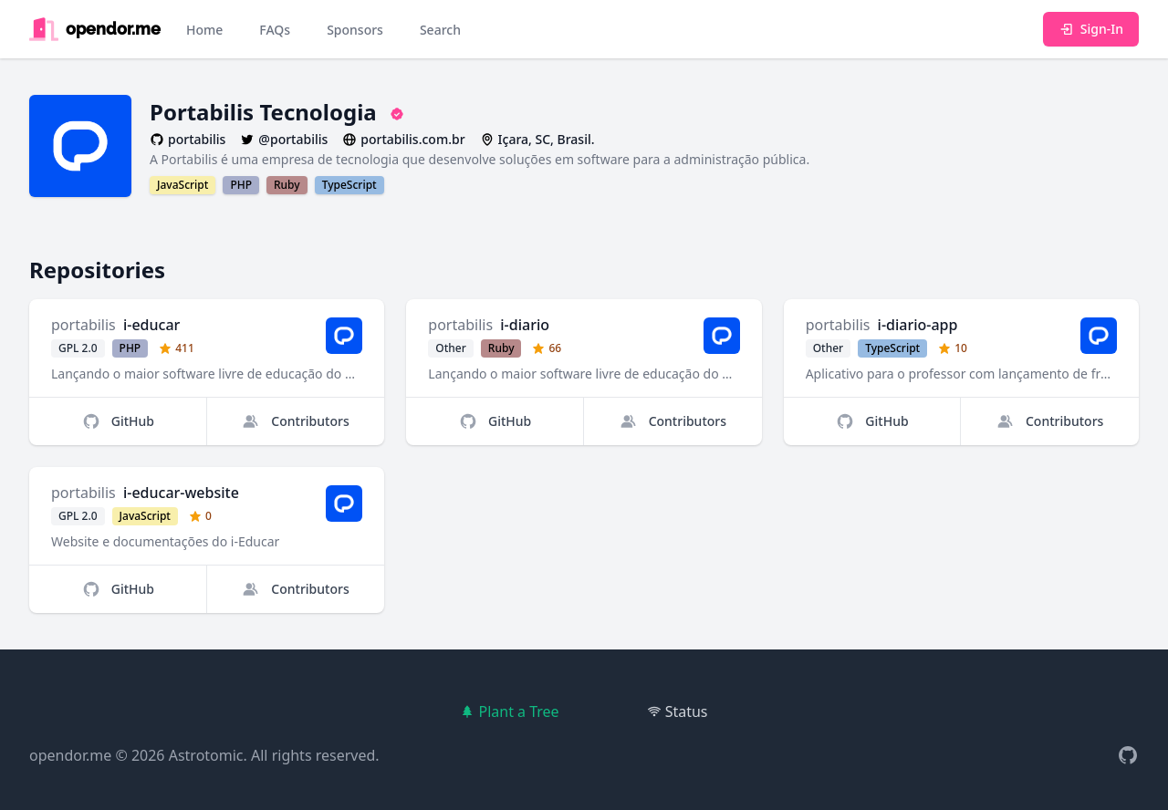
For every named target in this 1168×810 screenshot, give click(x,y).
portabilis (83, 325)
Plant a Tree (509, 711)
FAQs (274, 29)
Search (440, 29)
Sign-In (1090, 28)
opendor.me (70, 755)
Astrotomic (206, 755)
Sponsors (355, 29)
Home (204, 29)
